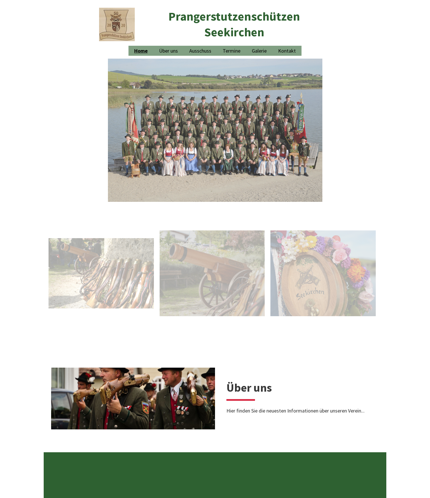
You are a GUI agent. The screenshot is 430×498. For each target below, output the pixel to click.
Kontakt (287, 50)
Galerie (259, 50)
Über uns (168, 50)
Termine (231, 50)
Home (141, 50)
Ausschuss (200, 50)
